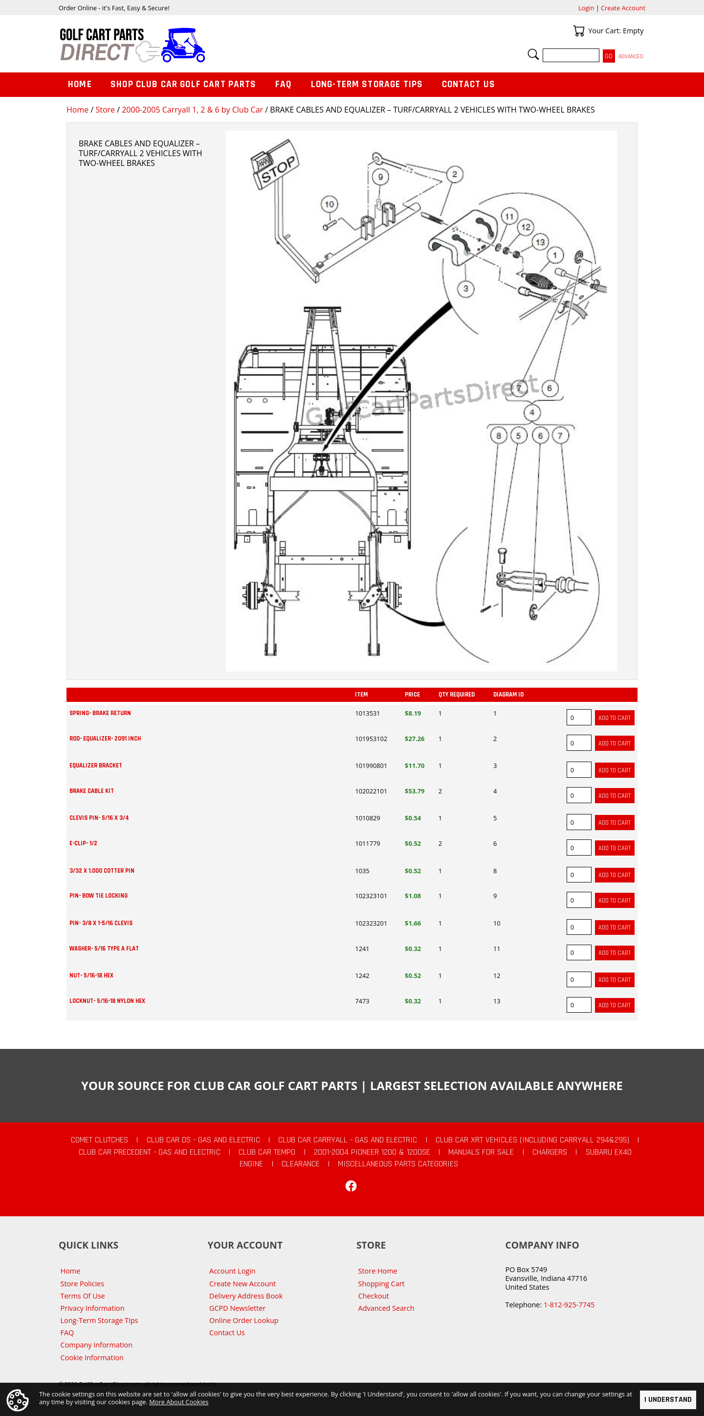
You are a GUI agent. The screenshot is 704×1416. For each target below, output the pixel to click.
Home (77, 109)
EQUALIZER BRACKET (95, 765)
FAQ (283, 84)
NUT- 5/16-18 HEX (91, 975)
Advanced (630, 56)
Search (533, 54)
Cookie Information (92, 1357)
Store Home (377, 1271)
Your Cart (579, 31)
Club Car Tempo (267, 1152)
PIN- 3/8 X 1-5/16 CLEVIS (100, 923)
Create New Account (242, 1283)
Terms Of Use (83, 1295)
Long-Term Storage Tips (367, 84)
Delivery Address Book (246, 1295)
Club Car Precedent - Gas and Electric (149, 1152)
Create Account (623, 7)
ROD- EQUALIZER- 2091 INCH (105, 739)
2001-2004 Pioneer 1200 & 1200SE (372, 1152)
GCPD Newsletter (237, 1308)
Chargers (549, 1152)
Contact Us (469, 84)
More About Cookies (178, 1401)
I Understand (668, 1399)
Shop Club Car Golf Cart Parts (183, 84)
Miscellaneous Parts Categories (398, 1164)
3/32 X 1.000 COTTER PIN (101, 871)
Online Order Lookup (244, 1320)
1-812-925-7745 (569, 1304)
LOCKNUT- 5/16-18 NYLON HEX (107, 1001)
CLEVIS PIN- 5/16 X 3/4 (99, 818)
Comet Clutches (99, 1140)
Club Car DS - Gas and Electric (203, 1140)
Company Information (96, 1344)
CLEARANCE (301, 1164)
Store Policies (82, 1283)
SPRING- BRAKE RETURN (100, 713)
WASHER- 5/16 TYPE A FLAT (104, 948)
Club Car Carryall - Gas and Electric (347, 1140)
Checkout (373, 1295)
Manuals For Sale (481, 1152)
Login (586, 7)
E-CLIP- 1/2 (83, 843)
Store (105, 109)
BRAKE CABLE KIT (91, 791)
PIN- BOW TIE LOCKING (98, 896)
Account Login (232, 1271)
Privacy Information (93, 1308)
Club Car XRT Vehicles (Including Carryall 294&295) (532, 1140)
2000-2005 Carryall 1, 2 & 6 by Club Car (192, 109)
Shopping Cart (381, 1283)
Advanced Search (386, 1308)
